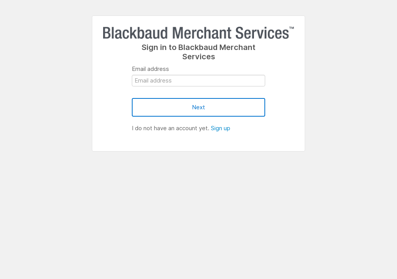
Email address (150, 68)
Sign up (220, 128)
